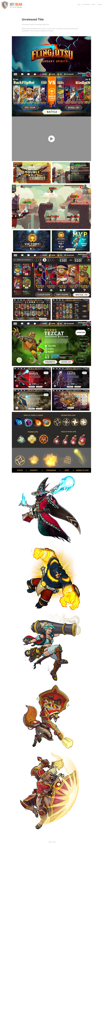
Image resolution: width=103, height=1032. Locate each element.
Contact (99, 4)
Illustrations (86, 4)
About (93, 4)
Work (79, 4)
